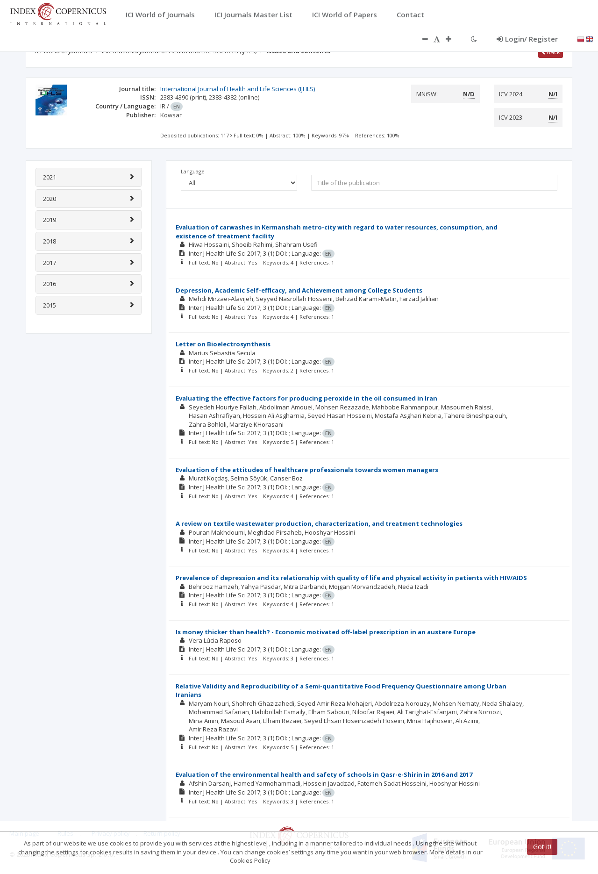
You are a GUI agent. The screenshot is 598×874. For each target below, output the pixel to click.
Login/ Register (527, 38)
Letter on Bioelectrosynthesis (223, 344)
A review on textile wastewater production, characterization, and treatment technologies (319, 523)
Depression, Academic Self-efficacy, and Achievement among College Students (299, 290)
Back (550, 52)
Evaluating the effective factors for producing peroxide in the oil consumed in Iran (306, 398)
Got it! (542, 846)
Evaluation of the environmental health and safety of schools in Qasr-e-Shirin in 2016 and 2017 (324, 774)
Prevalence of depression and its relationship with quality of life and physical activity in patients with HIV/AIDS (351, 577)
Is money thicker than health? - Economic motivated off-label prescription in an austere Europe (326, 632)
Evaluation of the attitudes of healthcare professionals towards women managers (307, 470)
